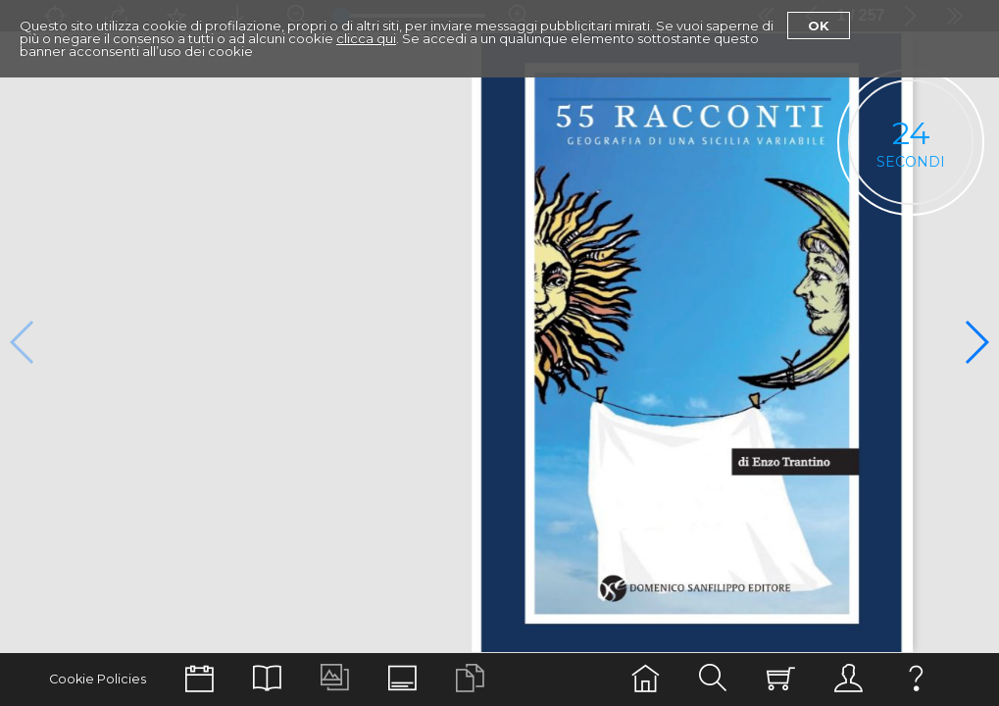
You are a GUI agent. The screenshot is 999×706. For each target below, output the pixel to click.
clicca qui (366, 38)
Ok (818, 25)
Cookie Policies (97, 679)
